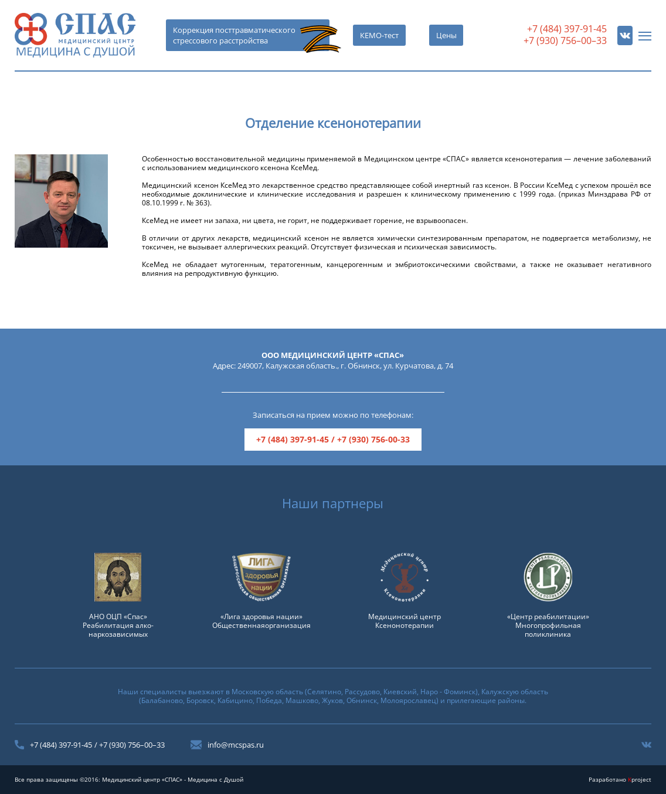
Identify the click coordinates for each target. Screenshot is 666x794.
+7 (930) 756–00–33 (565, 40)
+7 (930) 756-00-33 (373, 439)
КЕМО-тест (379, 35)
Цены (446, 35)
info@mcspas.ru (236, 744)
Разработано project (620, 779)
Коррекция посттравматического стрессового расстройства (234, 35)
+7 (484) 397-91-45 (567, 28)
